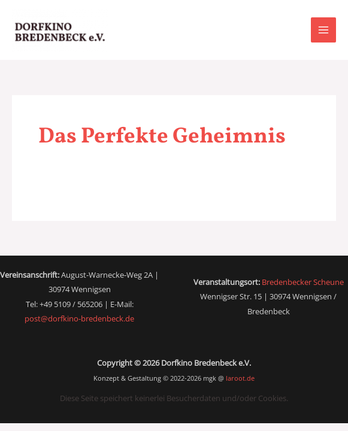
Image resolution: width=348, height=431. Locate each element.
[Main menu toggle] (323, 30)
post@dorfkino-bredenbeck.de (79, 318)
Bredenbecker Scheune (303, 282)
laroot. (240, 378)
